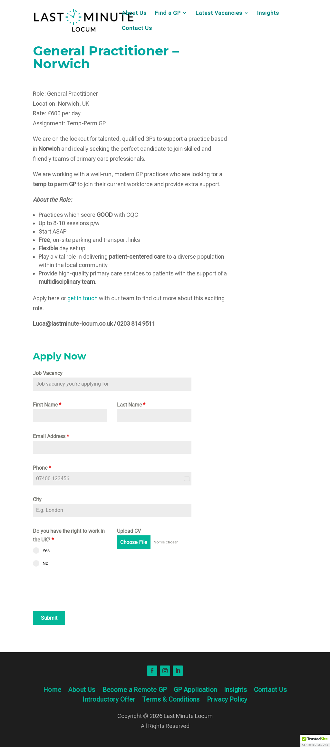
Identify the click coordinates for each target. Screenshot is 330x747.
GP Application (195, 690)
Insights (268, 13)
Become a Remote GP (134, 690)
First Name (47, 405)
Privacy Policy (227, 700)
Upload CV (129, 531)
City (37, 499)
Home (52, 690)
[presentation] (82, 588)
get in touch (83, 298)
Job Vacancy (48, 373)
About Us (134, 13)
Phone (42, 468)
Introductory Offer (108, 700)
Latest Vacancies (219, 13)
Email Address (51, 436)
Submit (49, 618)
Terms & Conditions (171, 700)
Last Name (131, 405)
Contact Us (137, 28)
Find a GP (168, 13)
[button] (315, 741)
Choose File (133, 542)
